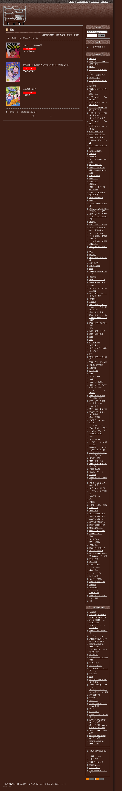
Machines (92, 709)
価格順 (69, 35)
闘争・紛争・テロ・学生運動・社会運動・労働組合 (98, 317)
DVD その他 (94, 576)
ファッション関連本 (97, 227)
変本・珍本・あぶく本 (98, 409)
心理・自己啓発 (95, 151)
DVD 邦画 (93, 559)
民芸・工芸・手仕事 (97, 331)
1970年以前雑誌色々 (97, 513)
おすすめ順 (60, 35)
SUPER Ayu (93, 698)
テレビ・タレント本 (97, 283)
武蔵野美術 (93, 588)
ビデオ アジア (95, 573)
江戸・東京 (93, 345)
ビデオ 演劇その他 (97, 75)
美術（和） (93, 179)
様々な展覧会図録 (96, 230)
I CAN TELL (94, 674)
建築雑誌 (92, 222)
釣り (91, 499)
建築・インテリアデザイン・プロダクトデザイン (98, 216)
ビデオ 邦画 (94, 567)
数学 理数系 (94, 542)
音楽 (91, 269)
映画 (91, 252)
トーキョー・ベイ (96, 636)
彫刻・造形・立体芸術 (98, 225)
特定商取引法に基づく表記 (15, 784)
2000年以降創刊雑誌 (97, 525)
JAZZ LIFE (93, 701)
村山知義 (92, 475)
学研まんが (93, 545)
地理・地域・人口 (96, 528)
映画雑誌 (92, 255)
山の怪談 (26, 89)
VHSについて (94, 768)
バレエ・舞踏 (94, 266)
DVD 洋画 (93, 562)
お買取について (95, 756)
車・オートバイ (95, 376)
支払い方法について (36, 784)
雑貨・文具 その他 (97, 531)
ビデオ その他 (95, 579)
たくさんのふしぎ (96, 425)
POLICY (104, 2)
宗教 (91, 328)
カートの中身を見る (97, 47)
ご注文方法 (93, 759)
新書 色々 (93, 511)
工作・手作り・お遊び (98, 428)
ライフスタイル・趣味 (98, 348)
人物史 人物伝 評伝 (98, 505)
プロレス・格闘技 (96, 382)
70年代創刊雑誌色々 (97, 516)
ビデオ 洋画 (94, 565)
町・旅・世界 (94, 343)
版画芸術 (92, 86)
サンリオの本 (94, 439)
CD (90, 601)
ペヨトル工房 (94, 469)
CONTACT (95, 2)
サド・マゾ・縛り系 (97, 488)
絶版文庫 (92, 156)
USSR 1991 (93, 655)
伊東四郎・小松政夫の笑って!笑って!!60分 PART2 (43, 65)
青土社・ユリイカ (96, 472)
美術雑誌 (92, 184)
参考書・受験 (94, 458)
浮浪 (91, 677)
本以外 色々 (94, 78)
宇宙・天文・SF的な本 (98, 362)
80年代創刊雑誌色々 (97, 519)
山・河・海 (93, 371)
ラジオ (92, 285)
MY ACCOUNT (82, 2)
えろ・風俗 (93, 406)
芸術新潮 (92, 585)
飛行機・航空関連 (96, 365)
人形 (91, 436)
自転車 (92, 502)
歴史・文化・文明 (96, 312)
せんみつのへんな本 (31, 45)
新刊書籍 (92, 59)
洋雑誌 (92, 67)
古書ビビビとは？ (96, 762)
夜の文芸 (92, 154)
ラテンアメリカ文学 (97, 118)
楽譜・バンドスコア (97, 280)
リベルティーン (95, 666)
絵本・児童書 (94, 417)
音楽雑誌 (92, 277)
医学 (91, 354)
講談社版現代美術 (96, 198)
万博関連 (92, 368)
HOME (71, 2)
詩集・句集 (93, 94)
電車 (91, 374)
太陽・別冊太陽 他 (97, 582)
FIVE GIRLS (94, 663)
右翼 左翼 (93, 508)
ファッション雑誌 (96, 233)
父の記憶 (92, 612)
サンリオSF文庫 (95, 165)
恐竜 (91, 340)
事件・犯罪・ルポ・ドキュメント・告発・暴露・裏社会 (98, 307)
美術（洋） (93, 181)
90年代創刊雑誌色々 (97, 522)
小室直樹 (92, 302)
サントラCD (94, 539)
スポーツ (92, 379)
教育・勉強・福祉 (96, 461)
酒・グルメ (93, 351)
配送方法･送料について (56, 784)
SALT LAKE (94, 712)
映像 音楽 (93, 570)
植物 (91, 337)
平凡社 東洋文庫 (96, 551)
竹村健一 (92, 299)
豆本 (12, 29)
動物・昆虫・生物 (96, 334)
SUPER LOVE (94, 695)
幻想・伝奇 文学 (96, 132)
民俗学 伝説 (94, 176)
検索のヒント (94, 765)
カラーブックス (95, 534)
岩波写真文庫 (94, 496)
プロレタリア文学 (96, 137)
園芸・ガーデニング (97, 548)
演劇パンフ (93, 263)
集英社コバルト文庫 (97, 168)
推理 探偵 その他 (97, 134)
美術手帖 (92, 201)
